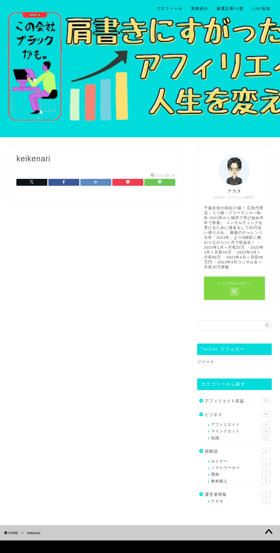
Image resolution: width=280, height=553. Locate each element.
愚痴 (240, 474)
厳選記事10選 (230, 8)
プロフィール (169, 8)
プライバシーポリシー (29, 546)
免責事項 (60, 546)
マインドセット (240, 431)
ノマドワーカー (240, 468)
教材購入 (240, 481)
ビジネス (237, 414)
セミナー (240, 461)
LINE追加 (261, 8)
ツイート (206, 361)
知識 (240, 438)
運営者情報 (237, 494)
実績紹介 (199, 8)
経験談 (237, 450)
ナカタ (240, 501)
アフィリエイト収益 (237, 400)
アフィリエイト (240, 424)
